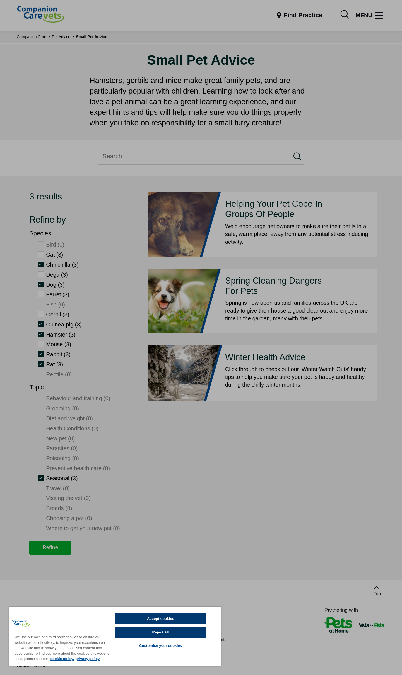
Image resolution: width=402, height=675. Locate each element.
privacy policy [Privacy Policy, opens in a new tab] (88, 659)
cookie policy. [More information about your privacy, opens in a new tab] (62, 659)
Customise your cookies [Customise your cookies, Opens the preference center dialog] (160, 646)
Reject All (160, 632)
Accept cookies (160, 618)
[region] (115, 636)
